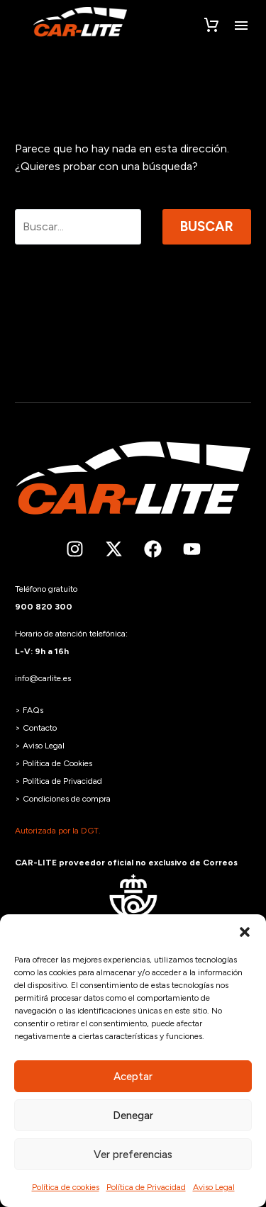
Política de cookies (65, 1187)
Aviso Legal (214, 1187)
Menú (241, 25)
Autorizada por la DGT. (58, 831)
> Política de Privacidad (58, 781)
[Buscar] (78, 227)
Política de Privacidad (146, 1187)
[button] (245, 932)
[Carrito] (211, 25)
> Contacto (36, 728)
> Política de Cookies (53, 763)
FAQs (33, 710)
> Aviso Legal (40, 746)
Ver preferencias (133, 1154)
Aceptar (133, 1076)
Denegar (133, 1115)
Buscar (206, 226)
